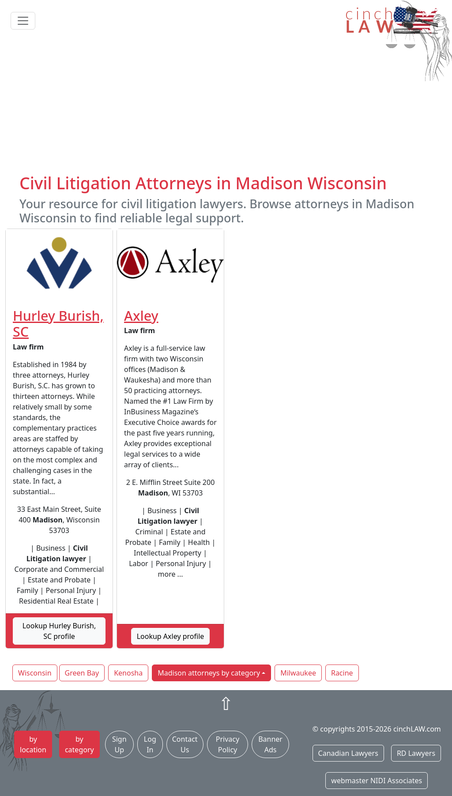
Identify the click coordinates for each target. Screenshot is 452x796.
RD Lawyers (416, 753)
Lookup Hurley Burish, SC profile (59, 631)
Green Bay (82, 673)
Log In (150, 744)
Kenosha (128, 673)
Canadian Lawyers (348, 753)
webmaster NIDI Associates (376, 780)
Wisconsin (35, 673)
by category (79, 744)
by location (33, 744)
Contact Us (185, 744)
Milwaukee (298, 673)
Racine (342, 673)
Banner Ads (270, 744)
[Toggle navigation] (23, 21)
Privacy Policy (227, 744)
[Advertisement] (226, 107)
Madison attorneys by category (209, 673)
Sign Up (119, 744)
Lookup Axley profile (170, 636)
